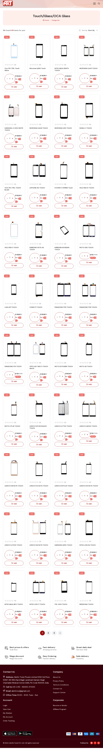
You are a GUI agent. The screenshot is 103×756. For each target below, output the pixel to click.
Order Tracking (9, 729)
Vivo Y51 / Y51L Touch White (13, 72)
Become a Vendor (60, 713)
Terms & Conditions (61, 693)
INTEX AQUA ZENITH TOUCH (62, 72)
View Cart (7, 717)
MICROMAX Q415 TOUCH (86, 72)
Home (46, 23)
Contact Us (57, 697)
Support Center (59, 700)
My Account (8, 725)
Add (14, 90)
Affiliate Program (59, 717)
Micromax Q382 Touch (39, 71)
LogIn (5, 713)
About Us (56, 685)
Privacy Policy (58, 689)
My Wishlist (7, 721)
